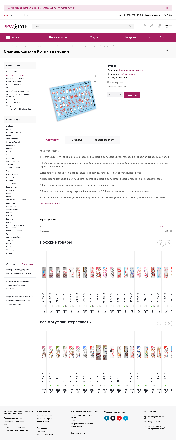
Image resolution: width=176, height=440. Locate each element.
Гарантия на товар (44, 425)
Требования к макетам (80, 430)
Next (168, 243)
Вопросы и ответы (78, 433)
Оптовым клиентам (45, 434)
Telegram (125, 418)
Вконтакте (106, 418)
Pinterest (119, 418)
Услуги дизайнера (78, 427)
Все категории (13, 65)
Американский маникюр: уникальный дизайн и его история (18, 285)
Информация (43, 411)
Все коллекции (13, 120)
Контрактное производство (84, 411)
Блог (6, 424)
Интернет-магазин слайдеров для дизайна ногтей (18, 412)
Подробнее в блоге (50, 203)
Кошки (131, 74)
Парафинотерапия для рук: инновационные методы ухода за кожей (19, 300)
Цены (73, 420)
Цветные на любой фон (131, 70)
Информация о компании (14, 421)
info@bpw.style (154, 421)
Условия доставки (44, 415)
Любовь (123, 74)
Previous (160, 243)
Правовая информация (13, 418)
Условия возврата (44, 419)
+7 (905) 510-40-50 (132, 15)
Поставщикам (42, 428)
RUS (6, 15)
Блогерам (41, 431)
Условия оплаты (43, 422)
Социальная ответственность (16, 430)
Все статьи (28, 264)
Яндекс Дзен (112, 418)
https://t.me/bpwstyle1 (63, 8)
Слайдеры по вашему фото (15, 427)
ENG (11, 15)
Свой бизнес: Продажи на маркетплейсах (81, 416)
